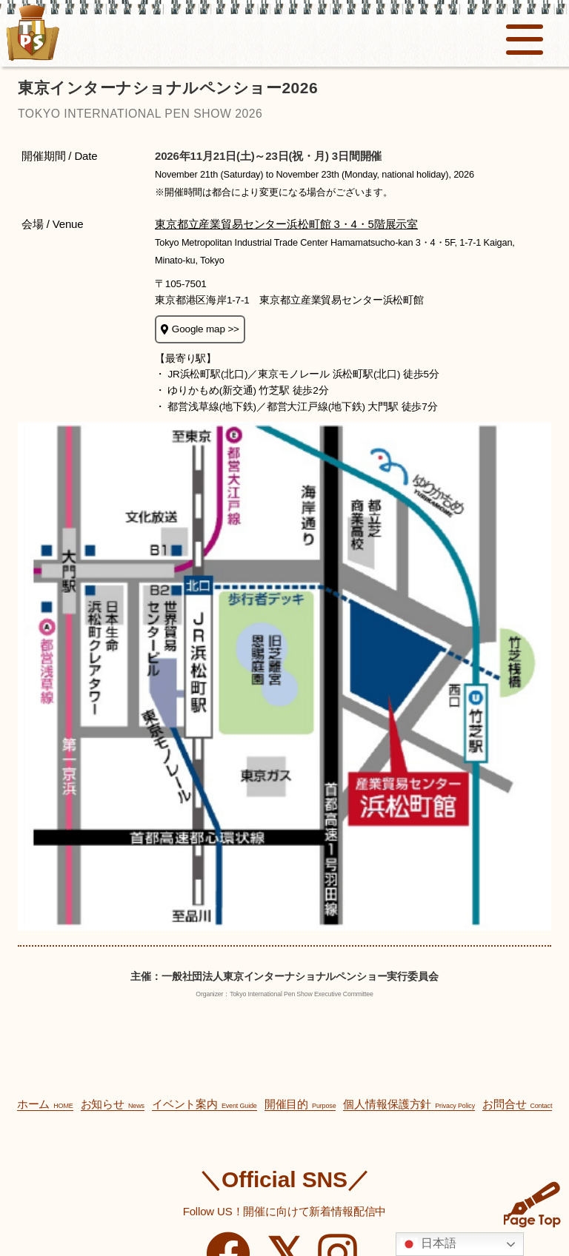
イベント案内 (204, 1104)
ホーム (45, 1104)
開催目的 (300, 1104)
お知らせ (112, 1104)
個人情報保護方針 (409, 1104)
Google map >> (200, 329)
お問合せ (517, 1104)
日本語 (428, 1244)
